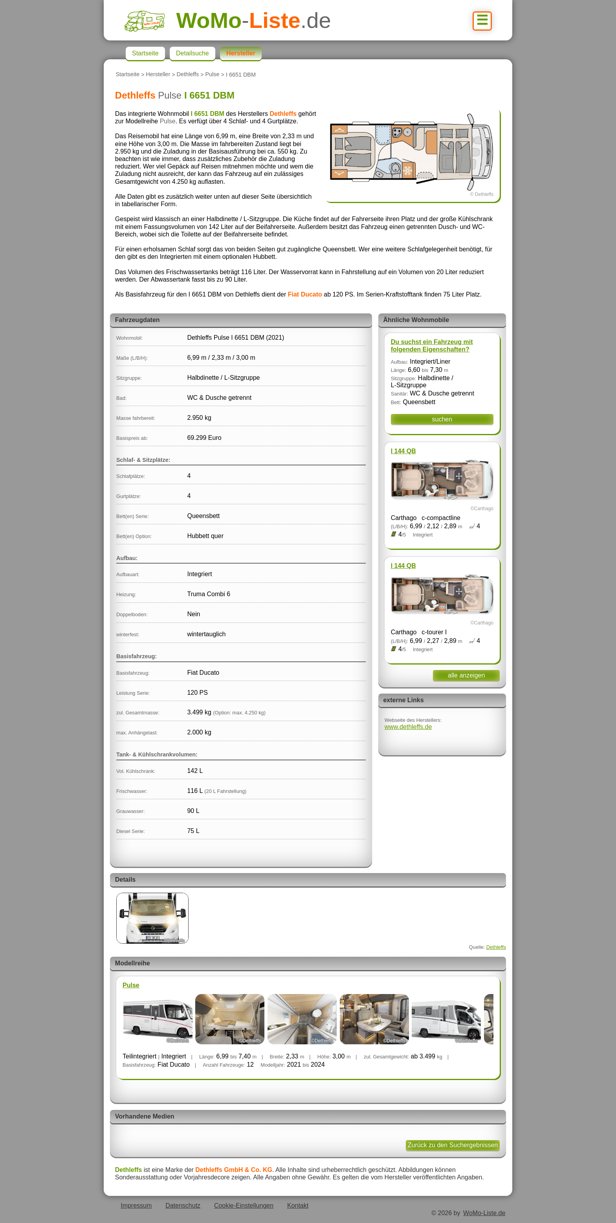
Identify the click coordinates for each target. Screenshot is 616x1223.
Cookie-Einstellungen (243, 1205)
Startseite (127, 74)
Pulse (212, 74)
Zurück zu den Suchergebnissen (453, 1145)
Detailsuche (192, 53)
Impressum (136, 1205)
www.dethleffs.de (408, 726)
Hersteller (158, 74)
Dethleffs (188, 74)
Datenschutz (182, 1205)
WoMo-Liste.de (484, 1213)
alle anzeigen (466, 675)
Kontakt (297, 1205)
